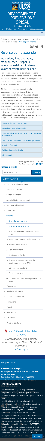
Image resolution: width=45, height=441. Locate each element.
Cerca (36, 172)
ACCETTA (37, 436)
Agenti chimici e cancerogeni (18, 200)
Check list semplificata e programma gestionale (21, 140)
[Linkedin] (40, 164)
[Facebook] (36, 164)
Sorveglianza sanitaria (18, 267)
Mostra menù (42, 32)
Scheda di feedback (9, 145)
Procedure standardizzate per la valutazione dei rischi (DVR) (22, 261)
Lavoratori (10, 210)
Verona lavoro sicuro (14, 189)
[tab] (21, 123)
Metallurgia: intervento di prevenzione (24, 239)
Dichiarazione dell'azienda (12, 150)
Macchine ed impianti (15, 205)
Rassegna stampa (36, 29)
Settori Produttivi (13, 194)
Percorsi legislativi (13, 322)
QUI (25, 418)
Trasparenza (11, 312)
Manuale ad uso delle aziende (14, 128)
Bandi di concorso (16, 273)
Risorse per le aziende (20, 226)
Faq (14, 29)
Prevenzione (11, 286)
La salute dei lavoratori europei (14, 123)
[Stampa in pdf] (41, 46)
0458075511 (9, 374)
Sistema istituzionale (15, 296)
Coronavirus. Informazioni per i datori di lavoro (25, 280)
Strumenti (10, 317)
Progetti (9, 307)
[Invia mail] (31, 46)
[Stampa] (36, 46)
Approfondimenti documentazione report (25, 233)
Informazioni (7, 155)
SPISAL (22, 22)
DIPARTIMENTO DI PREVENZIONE (22, 15)
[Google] (38, 164)
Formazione (11, 301)
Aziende (9, 215)
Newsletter (22, 29)
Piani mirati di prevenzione (17, 184)
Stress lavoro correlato (18, 221)
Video (9, 29)
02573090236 (28, 377)
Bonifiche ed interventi (15, 291)
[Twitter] (42, 164)
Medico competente (17, 254)
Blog (3, 29)
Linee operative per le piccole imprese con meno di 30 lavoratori (21, 134)
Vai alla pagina (21, 349)
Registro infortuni (16, 249)
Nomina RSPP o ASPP (18, 244)
